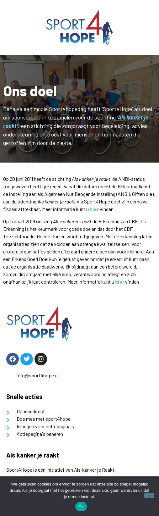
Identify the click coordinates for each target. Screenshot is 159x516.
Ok (81, 506)
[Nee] (149, 495)
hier (94, 209)
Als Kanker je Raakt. (95, 470)
